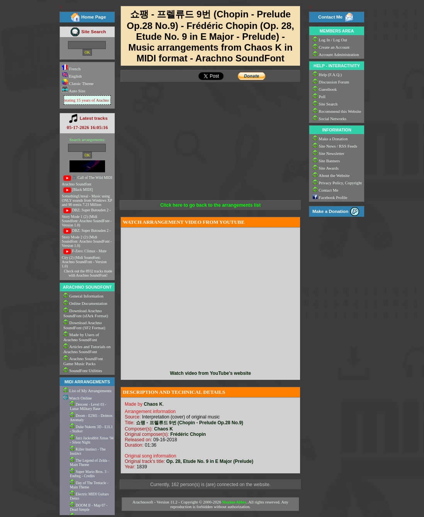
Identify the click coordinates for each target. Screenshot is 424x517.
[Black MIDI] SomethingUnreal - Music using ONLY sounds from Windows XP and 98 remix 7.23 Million (87, 197)
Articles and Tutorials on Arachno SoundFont (86, 349)
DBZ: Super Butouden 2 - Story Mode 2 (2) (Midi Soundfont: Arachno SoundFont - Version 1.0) (87, 238)
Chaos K (153, 404)
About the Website (334, 175)
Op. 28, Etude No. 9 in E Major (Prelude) (209, 461)
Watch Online (77, 398)
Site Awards (329, 168)
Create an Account (334, 47)
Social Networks (332, 118)
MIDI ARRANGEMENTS (87, 381)
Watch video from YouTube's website (210, 373)
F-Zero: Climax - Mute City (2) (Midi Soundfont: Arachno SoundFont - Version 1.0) (84, 258)
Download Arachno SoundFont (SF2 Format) (84, 325)
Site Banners (329, 160)
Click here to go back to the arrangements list (210, 205)
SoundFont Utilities (85, 370)
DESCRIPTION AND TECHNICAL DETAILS (174, 392)
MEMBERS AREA (337, 31)
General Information (86, 296)
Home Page (93, 16)
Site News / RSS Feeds (338, 146)
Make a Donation (333, 138)
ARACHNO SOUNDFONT (87, 287)
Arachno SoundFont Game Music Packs (83, 361)
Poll (322, 96)
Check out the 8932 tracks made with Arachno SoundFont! (88, 273)
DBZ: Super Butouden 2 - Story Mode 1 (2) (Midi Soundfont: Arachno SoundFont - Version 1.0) (87, 217)
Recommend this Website (340, 111)
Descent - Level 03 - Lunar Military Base (88, 406)
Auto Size (76, 90)
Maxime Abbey (234, 502)
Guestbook (328, 89)
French (71, 68)
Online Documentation (88, 303)
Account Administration (339, 54)
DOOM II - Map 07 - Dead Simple (88, 507)
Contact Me (330, 16)
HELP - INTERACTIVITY (337, 65)
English (72, 76)
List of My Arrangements (90, 390)
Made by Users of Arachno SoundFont (81, 337)
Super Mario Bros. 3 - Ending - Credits (89, 473)
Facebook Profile (333, 197)
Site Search (93, 31)
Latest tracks (93, 118)
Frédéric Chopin (188, 434)
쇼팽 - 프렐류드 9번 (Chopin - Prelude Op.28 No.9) (189, 422)
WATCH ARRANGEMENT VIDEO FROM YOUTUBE (183, 222)
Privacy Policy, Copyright (340, 182)
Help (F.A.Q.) (330, 74)
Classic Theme (80, 83)
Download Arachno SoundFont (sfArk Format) (85, 313)
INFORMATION (336, 130)
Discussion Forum (334, 82)
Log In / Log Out (333, 39)
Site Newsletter (331, 153)
